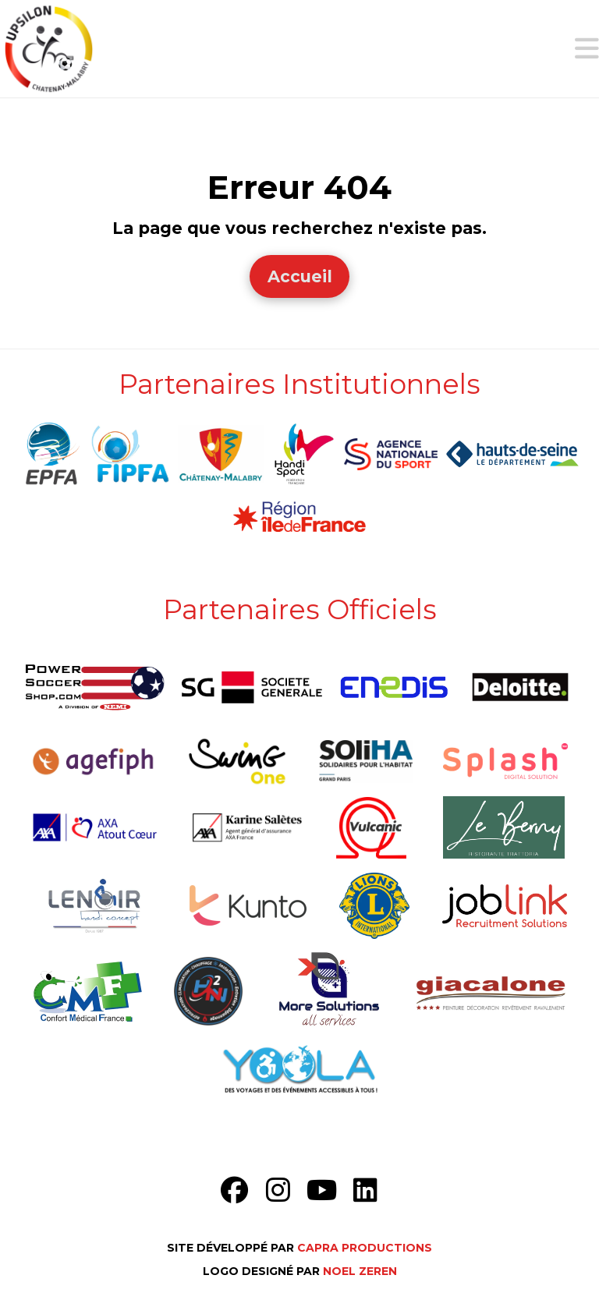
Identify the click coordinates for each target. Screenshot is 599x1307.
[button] (587, 48)
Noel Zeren (360, 1271)
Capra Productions (364, 1248)
